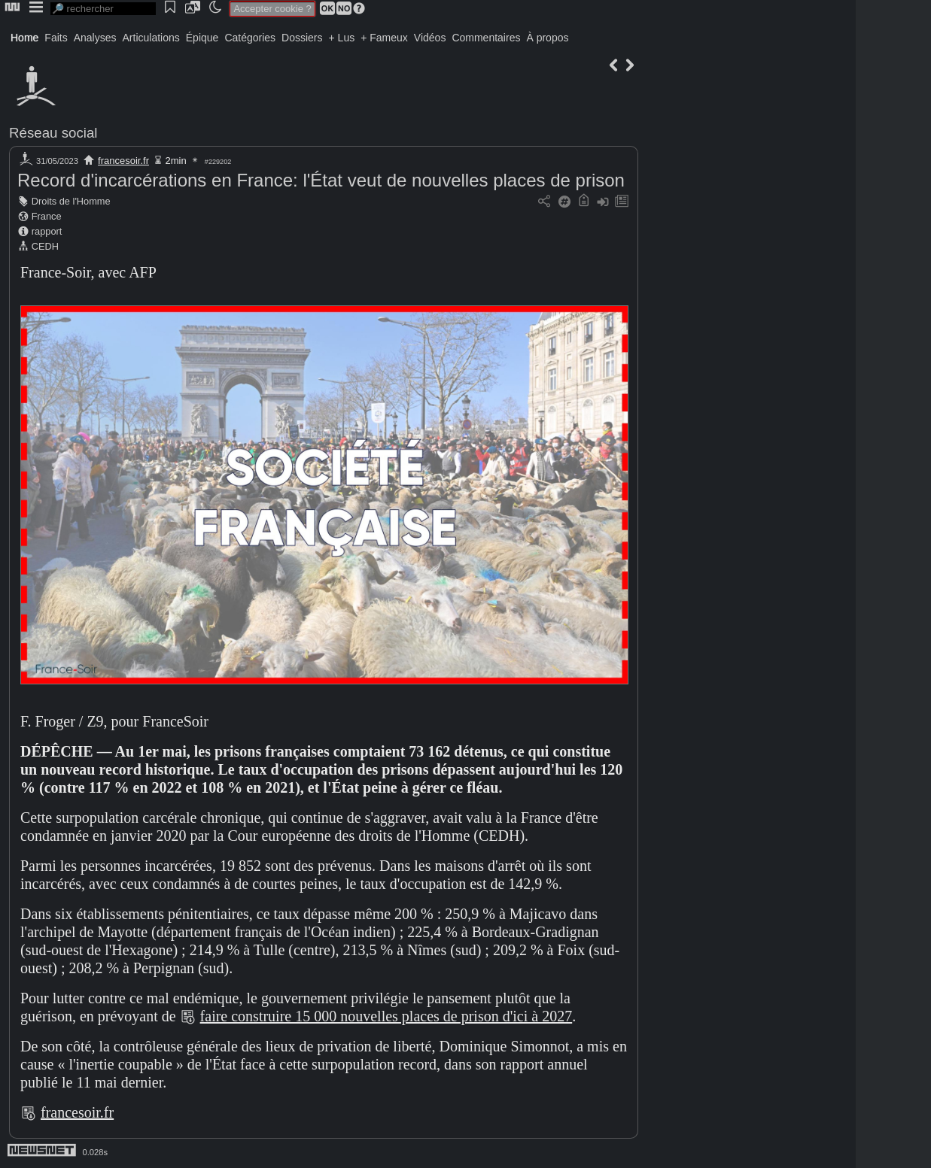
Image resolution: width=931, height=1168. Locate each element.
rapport (47, 231)
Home (24, 38)
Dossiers (301, 38)
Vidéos (430, 38)
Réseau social (53, 133)
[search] (103, 9)
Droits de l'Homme (71, 201)
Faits (55, 38)
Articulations (151, 38)
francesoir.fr (123, 160)
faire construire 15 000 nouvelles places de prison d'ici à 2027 (386, 1016)
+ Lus (342, 38)
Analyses (95, 38)
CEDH (45, 246)
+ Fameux (384, 38)
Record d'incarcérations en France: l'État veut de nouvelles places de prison (321, 180)
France (47, 216)
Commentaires (486, 38)
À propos (547, 38)
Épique (202, 38)
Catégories (249, 38)
